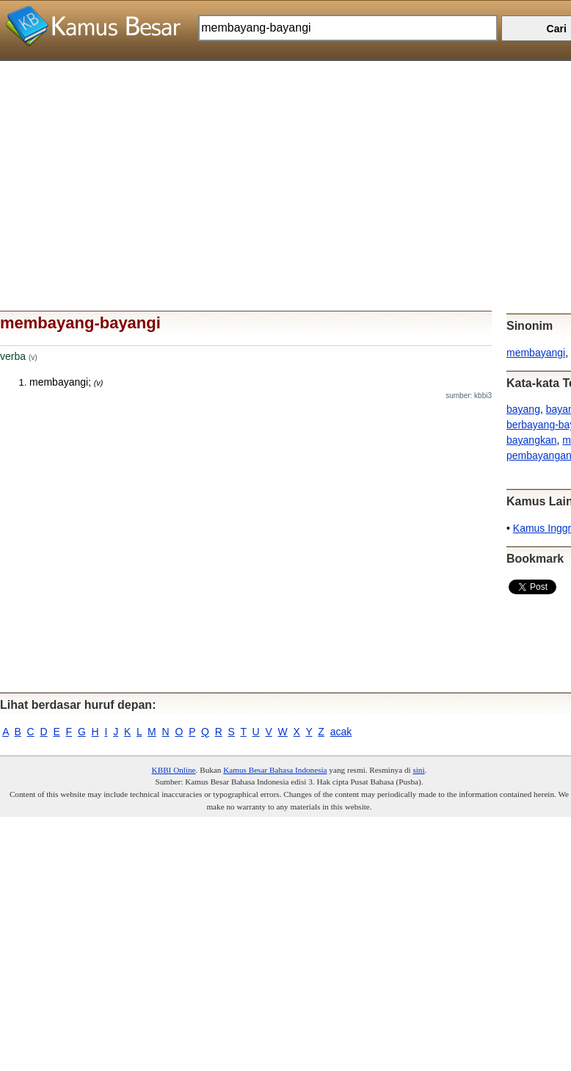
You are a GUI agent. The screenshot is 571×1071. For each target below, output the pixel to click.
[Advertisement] (280, 164)
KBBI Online (174, 769)
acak (341, 732)
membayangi (535, 352)
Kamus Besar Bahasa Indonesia (275, 769)
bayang (523, 409)
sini (418, 769)
